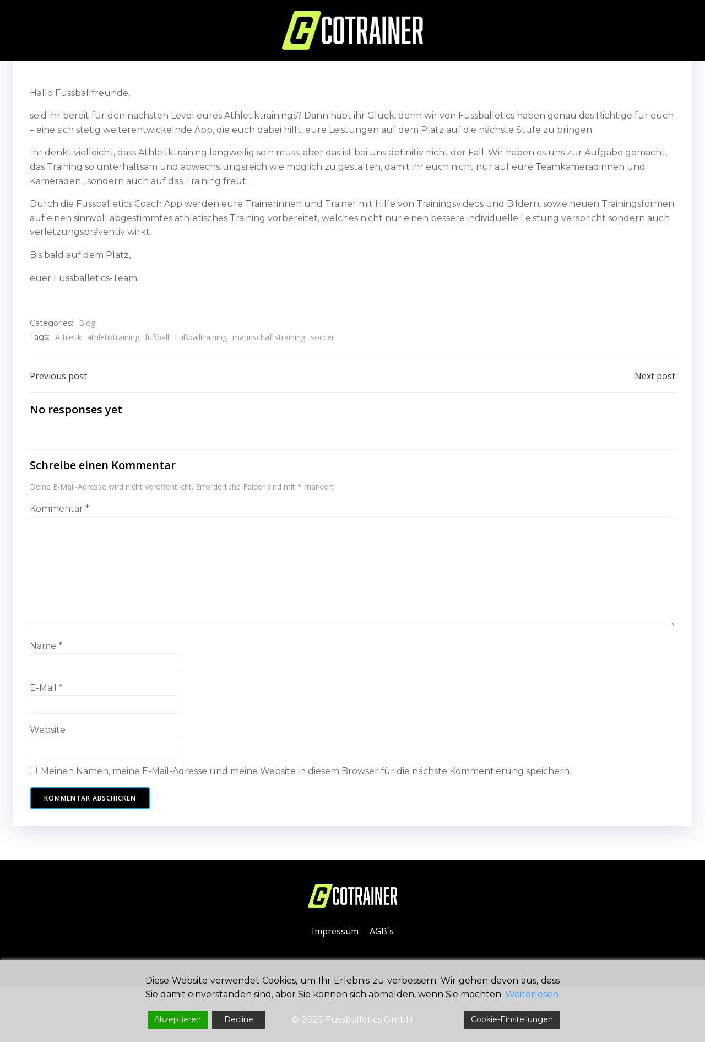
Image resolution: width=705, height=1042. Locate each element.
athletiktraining (113, 337)
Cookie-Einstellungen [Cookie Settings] (512, 1019)
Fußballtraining (201, 337)
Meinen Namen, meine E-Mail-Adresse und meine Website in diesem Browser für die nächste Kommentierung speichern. (306, 771)
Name (46, 646)
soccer (322, 337)
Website (48, 729)
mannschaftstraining (268, 337)
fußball (157, 337)
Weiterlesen (531, 994)
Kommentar (59, 508)
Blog (87, 323)
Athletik (68, 337)
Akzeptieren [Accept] (177, 1019)
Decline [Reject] (238, 1019)
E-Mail (46, 688)
